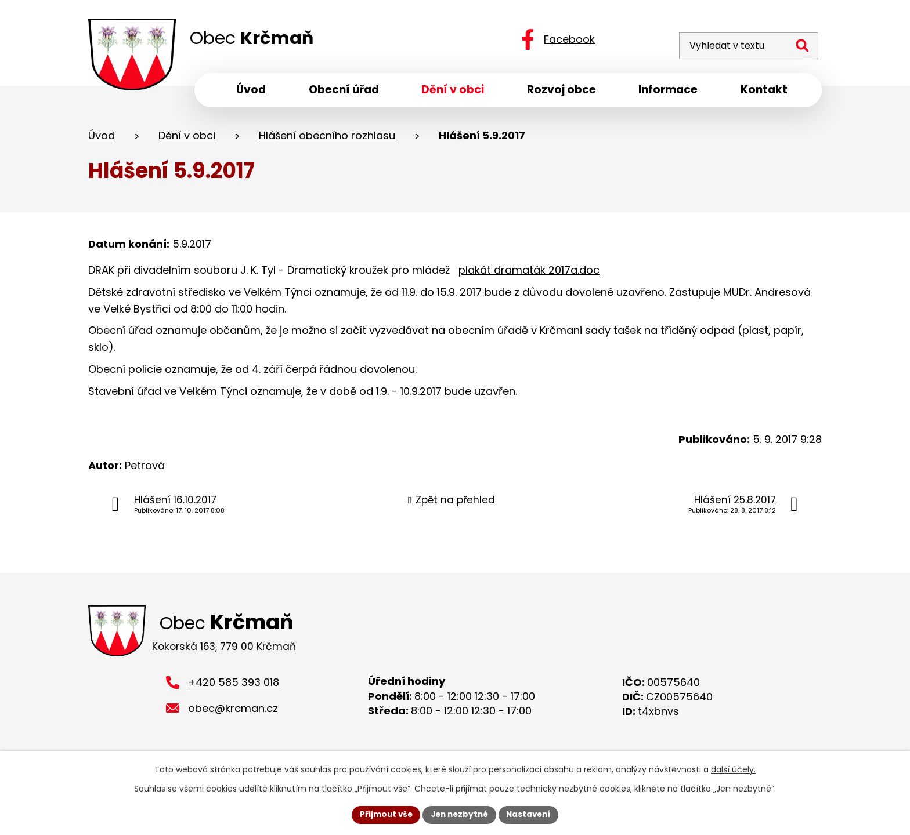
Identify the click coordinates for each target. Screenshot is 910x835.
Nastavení (531, 814)
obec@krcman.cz (233, 713)
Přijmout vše (382, 814)
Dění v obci (186, 138)
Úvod (101, 138)
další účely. (733, 769)
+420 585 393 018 (233, 687)
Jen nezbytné (459, 814)
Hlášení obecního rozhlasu (327, 138)
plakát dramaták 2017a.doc (529, 273)
